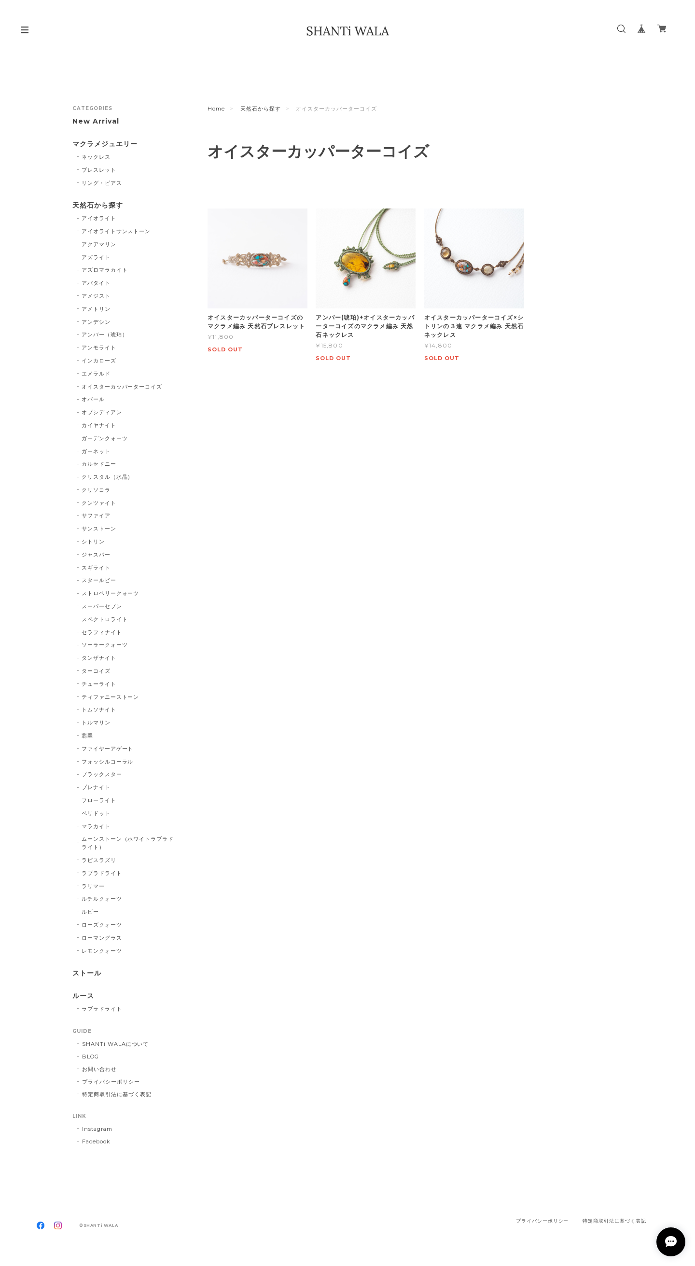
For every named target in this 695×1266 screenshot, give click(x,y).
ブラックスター (102, 774)
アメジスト (96, 295)
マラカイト (96, 826)
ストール (86, 973)
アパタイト (96, 282)
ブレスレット (99, 170)
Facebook (96, 1141)
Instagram (97, 1129)
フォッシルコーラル (108, 761)
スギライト (96, 567)
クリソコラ (96, 490)
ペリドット (96, 813)
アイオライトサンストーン (116, 231)
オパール (93, 399)
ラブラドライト (102, 873)
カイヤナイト (99, 425)
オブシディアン (102, 412)
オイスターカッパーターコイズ (122, 386)
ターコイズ (96, 671)
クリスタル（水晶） (108, 476)
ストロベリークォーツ (110, 593)
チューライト (99, 684)
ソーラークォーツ (105, 644)
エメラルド (96, 373)
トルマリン (96, 722)
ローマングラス (102, 937)
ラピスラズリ (99, 860)
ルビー (90, 911)
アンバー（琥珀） (105, 334)
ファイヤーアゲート (108, 748)
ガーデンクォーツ (105, 438)
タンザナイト (99, 657)
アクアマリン (99, 244)
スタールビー (99, 580)
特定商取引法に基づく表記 (117, 1094)
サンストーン (99, 528)
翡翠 (87, 735)
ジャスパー (96, 554)
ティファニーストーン (110, 697)
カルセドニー (99, 463)
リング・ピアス (102, 183)
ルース (83, 996)
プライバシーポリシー (111, 1081)
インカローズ (99, 360)
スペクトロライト (105, 619)
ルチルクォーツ (102, 898)
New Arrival (95, 121)
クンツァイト (99, 503)
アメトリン (96, 309)
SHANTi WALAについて (115, 1044)
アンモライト (99, 347)
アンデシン (96, 322)
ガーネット (96, 451)
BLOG (90, 1056)
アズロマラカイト (105, 269)
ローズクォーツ (102, 924)
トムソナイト (99, 709)
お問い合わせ (99, 1069)
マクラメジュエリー (105, 144)
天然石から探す (260, 108)
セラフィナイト (102, 632)
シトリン (93, 541)
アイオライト (99, 218)
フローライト (99, 800)
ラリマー (93, 886)
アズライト (96, 257)
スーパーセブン (102, 606)
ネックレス (96, 156)
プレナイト (96, 787)
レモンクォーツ (102, 950)
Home (216, 108)
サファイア (96, 515)
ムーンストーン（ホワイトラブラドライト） (128, 842)
